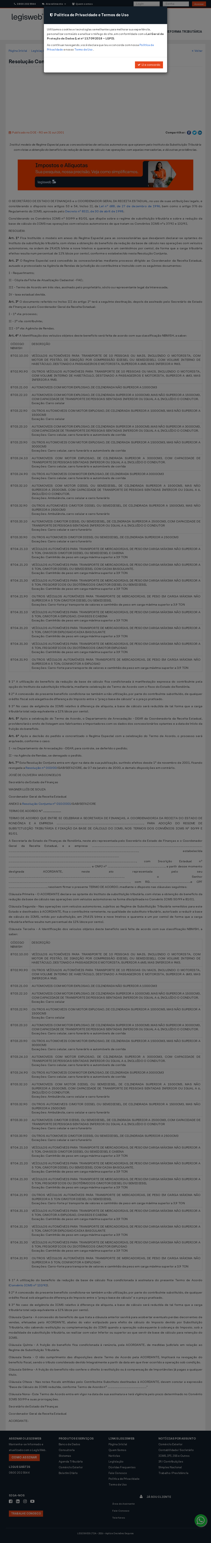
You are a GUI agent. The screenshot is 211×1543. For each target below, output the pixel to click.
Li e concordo (149, 65)
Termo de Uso (83, 49)
